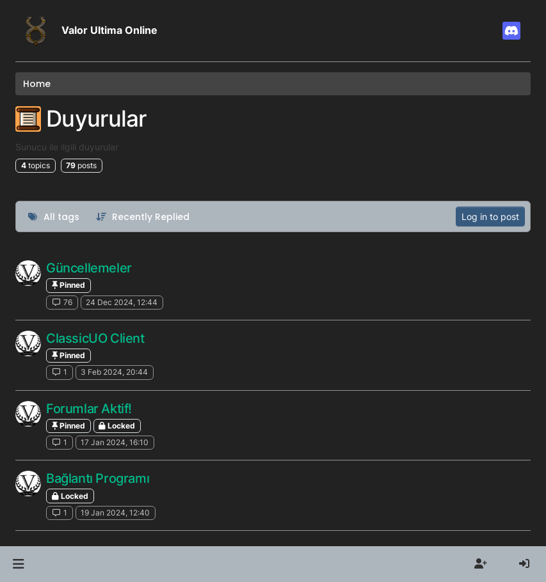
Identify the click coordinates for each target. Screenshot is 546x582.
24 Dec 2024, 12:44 (121, 302)
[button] (18, 564)
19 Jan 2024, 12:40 (115, 512)
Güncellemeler (89, 268)
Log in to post (490, 216)
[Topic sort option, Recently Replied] (143, 216)
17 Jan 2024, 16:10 (115, 442)
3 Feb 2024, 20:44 (114, 372)
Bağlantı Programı (97, 478)
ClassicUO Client (95, 338)
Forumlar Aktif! (89, 408)
